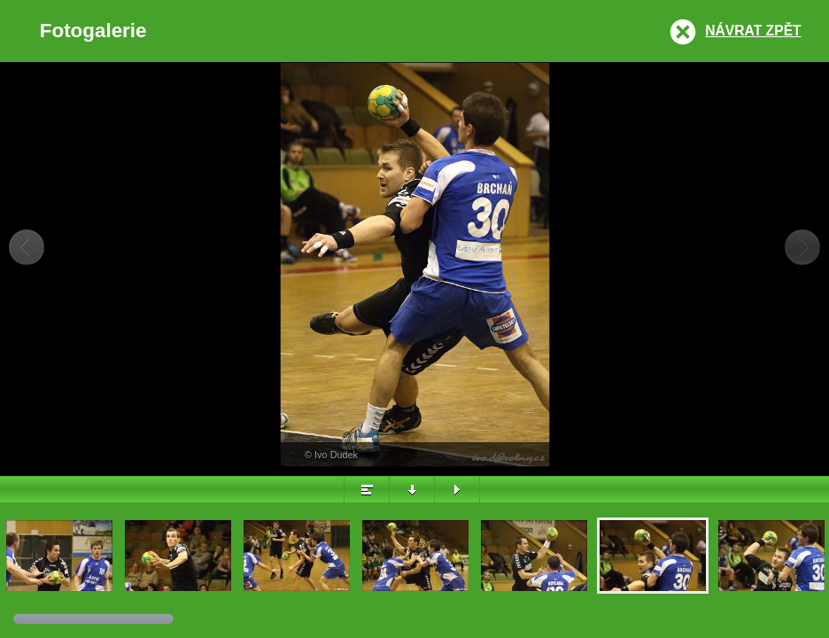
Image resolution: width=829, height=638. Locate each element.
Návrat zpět (753, 30)
